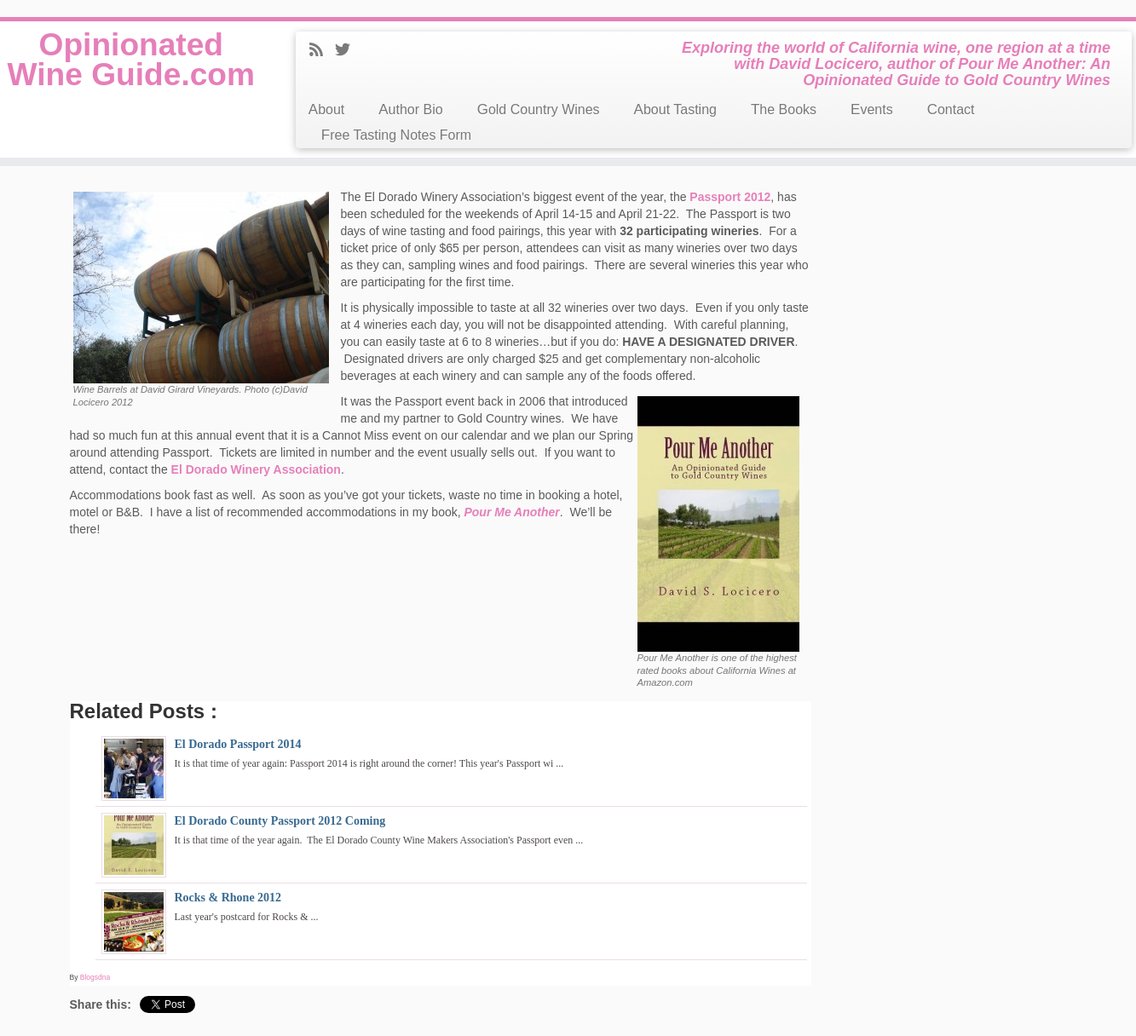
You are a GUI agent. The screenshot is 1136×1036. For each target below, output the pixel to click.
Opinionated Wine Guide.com (131, 78)
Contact (951, 109)
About (326, 109)
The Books (783, 109)
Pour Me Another (511, 512)
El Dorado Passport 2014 (238, 744)
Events (872, 109)
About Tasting (675, 109)
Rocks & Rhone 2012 (228, 897)
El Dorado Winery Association (256, 469)
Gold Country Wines (538, 109)
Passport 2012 (729, 197)
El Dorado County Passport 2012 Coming (280, 820)
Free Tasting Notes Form (396, 135)
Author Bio (410, 109)
